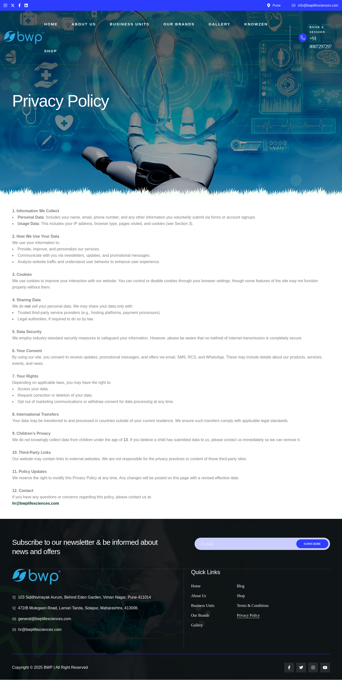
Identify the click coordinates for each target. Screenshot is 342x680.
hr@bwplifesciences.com (35, 503)
